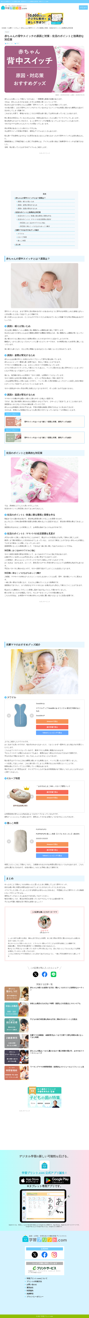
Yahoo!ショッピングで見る (51, 733)
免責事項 (30, 1294)
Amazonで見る (51, 721)
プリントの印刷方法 (34, 1281)
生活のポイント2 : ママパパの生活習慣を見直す (34, 219)
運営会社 (30, 1287)
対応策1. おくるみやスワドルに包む (32, 223)
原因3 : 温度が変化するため (27, 208)
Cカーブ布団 (22, 237)
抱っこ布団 (22, 241)
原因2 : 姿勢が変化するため (27, 205)
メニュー (83, 7)
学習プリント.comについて (37, 1278)
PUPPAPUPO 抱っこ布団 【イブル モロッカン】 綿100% (57, 834)
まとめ (17, 244)
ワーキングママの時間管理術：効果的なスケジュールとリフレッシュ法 (57, 1067)
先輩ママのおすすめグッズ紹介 (27, 230)
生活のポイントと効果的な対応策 (28, 212)
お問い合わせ (32, 1284)
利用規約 (30, 1291)
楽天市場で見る (51, 727)
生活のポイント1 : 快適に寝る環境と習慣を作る (34, 216)
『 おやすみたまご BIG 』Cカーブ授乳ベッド (53, 786)
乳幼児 (7, 32)
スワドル (21, 234)
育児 (17, 43)
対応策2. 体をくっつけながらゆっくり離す (35, 226)
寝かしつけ (10, 43)
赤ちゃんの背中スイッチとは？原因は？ (30, 198)
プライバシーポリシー (35, 1297)
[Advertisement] (44, 171)
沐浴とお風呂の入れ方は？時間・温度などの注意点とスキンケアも (55, 1003)
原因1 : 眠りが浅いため (26, 201)
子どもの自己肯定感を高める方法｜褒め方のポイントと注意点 (53, 1019)
